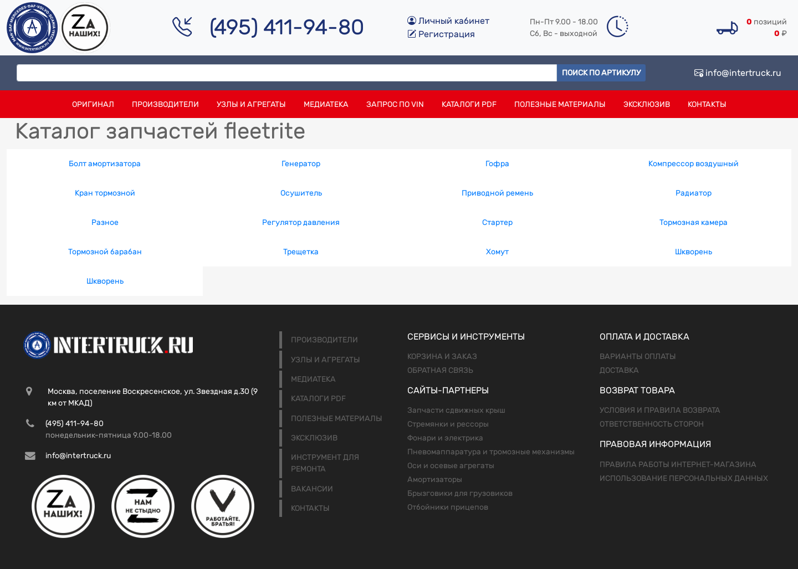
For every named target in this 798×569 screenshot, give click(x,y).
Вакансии (312, 489)
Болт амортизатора (105, 163)
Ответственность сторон (652, 424)
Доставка (619, 370)
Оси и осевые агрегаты (450, 465)
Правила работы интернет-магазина (678, 464)
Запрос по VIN (395, 104)
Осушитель (301, 193)
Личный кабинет (448, 21)
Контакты (707, 104)
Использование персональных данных (684, 478)
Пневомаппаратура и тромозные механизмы (491, 452)
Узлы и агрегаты (251, 104)
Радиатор (694, 193)
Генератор (301, 163)
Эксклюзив (646, 104)
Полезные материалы (560, 104)
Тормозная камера (693, 222)
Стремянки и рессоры (448, 424)
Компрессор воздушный (693, 163)
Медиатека (326, 104)
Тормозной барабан (105, 252)
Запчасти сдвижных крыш (456, 410)
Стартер (497, 222)
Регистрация (441, 34)
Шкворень (693, 252)
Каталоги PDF (469, 104)
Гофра (497, 163)
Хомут (497, 252)
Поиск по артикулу (601, 73)
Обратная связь (440, 370)
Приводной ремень (497, 193)
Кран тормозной (105, 193)
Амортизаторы (434, 479)
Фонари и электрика (445, 438)
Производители (165, 104)
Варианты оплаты (638, 356)
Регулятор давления (301, 222)
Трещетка (301, 252)
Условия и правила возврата (660, 410)
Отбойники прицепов (447, 507)
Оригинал (93, 104)
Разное (105, 222)
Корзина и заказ (442, 356)
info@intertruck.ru (737, 73)
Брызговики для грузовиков (460, 493)
